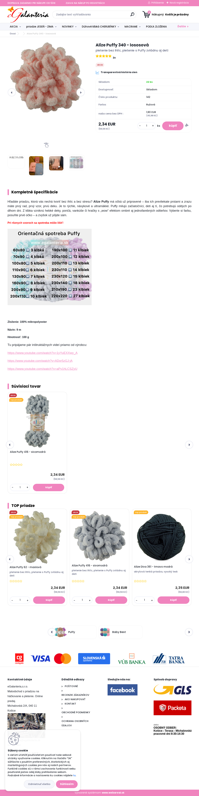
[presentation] (12, 92)
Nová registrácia (179, 2)
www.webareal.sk (113, 792)
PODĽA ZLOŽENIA (156, 26)
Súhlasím (67, 784)
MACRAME (131, 26)
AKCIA (14, 26)
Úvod (12, 33)
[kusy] (146, 126)
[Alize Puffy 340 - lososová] (46, 78)
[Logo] (28, 14)
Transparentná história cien (116, 72)
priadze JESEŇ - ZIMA (39, 26)
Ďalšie (181, 26)
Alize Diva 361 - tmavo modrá (153, 566)
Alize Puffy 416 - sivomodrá (28, 452)
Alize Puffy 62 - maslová (25, 567)
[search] (132, 15)
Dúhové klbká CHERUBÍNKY (99, 26)
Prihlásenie (157, 2)
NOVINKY (67, 26)
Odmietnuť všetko (39, 784)
